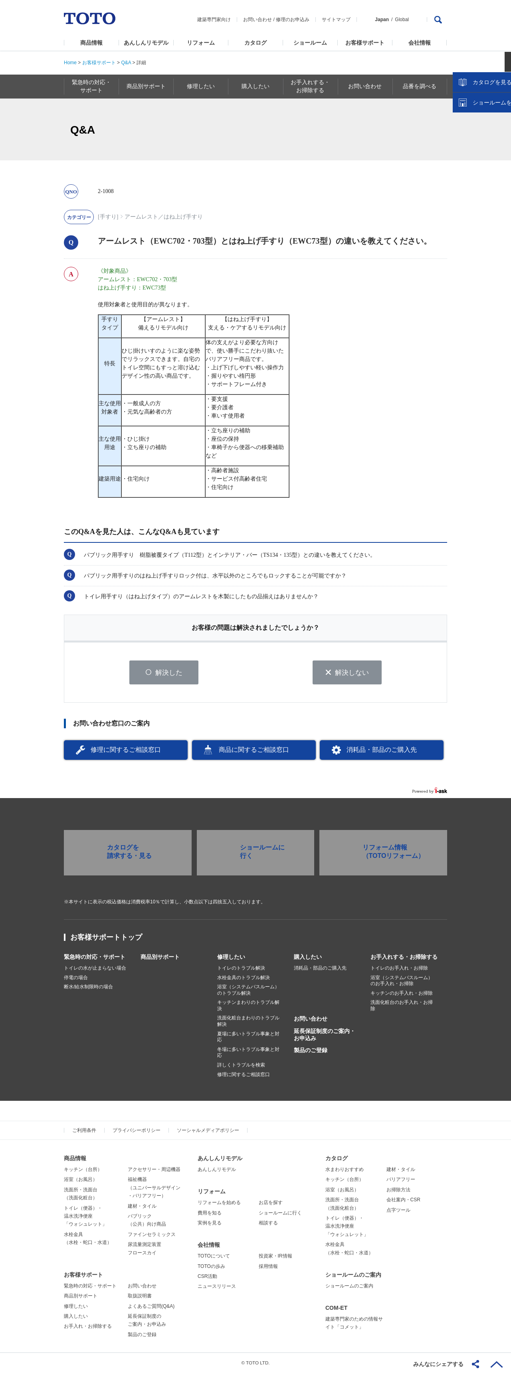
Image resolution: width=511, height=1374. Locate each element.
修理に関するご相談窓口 (126, 750)
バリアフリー (400, 1180)
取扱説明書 (140, 1297)
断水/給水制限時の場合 (88, 988)
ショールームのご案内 (353, 1276)
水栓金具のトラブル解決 (243, 979)
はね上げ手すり (183, 217)
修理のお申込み (292, 19)
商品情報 (91, 42)
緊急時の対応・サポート (94, 958)
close (501, 130)
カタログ (255, 42)
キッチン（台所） (83, 1170)
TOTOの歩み (211, 1267)
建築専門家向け (214, 19)
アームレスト (141, 217)
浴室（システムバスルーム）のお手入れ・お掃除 (401, 982)
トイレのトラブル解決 (241, 969)
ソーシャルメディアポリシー (208, 1131)
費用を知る (210, 1214)
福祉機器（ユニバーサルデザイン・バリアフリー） (154, 1189)
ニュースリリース (217, 1287)
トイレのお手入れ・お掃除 (399, 969)
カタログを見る (478, 150)
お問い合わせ (257, 19)
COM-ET (336, 1309)
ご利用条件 (84, 1131)
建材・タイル (142, 1207)
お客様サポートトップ (106, 938)
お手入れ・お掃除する (88, 1327)
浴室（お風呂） (80, 1180)
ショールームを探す (484, 170)
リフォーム (201, 42)
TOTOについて (214, 1257)
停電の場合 (76, 979)
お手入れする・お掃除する (404, 958)
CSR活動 (207, 1277)
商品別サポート (160, 958)
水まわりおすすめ (344, 1170)
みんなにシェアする (438, 1364)
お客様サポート (364, 42)
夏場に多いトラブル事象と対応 (248, 1038)
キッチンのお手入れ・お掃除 (401, 994)
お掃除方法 (398, 1191)
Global (402, 19)
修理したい (231, 958)
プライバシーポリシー (136, 1131)
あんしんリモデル (146, 42)
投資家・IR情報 (275, 1257)
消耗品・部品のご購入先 (382, 750)
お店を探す (271, 1203)
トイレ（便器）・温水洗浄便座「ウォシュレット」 (85, 1217)
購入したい (308, 958)
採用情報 (268, 1267)
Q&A (126, 62)
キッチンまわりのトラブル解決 (248, 1007)
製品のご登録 (310, 1051)
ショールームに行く (280, 1214)
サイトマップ (336, 19)
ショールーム (310, 42)
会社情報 (419, 42)
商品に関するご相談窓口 (254, 750)
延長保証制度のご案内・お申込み (324, 1036)
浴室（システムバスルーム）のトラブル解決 (248, 991)
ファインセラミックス (152, 1235)
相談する (268, 1224)
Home (70, 62)
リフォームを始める (219, 1203)
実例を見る (210, 1224)
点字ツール (398, 1211)
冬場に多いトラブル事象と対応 (248, 1054)
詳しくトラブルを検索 (241, 1066)
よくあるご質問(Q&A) (151, 1307)
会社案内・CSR (403, 1201)
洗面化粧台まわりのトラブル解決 (248, 1023)
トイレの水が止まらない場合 (95, 969)
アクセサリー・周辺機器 (154, 1170)
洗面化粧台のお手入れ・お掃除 (401, 1007)
